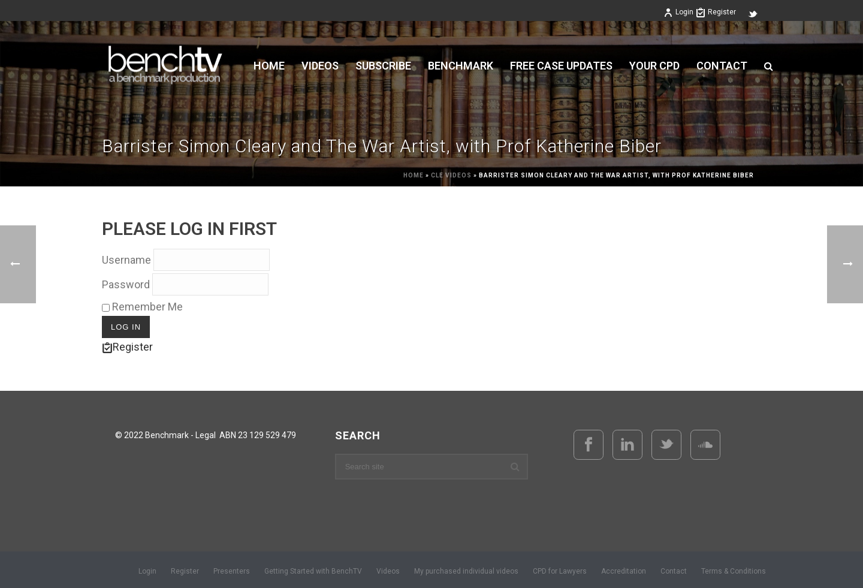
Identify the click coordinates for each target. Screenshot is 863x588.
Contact (721, 66)
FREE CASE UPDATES (561, 66)
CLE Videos (451, 175)
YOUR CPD (654, 66)
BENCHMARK (460, 66)
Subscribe (383, 66)
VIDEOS (320, 66)
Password (126, 284)
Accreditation (623, 571)
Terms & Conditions (733, 571)
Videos (388, 571)
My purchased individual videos (466, 571)
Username (126, 260)
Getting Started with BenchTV (313, 571)
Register (716, 12)
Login (678, 12)
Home (269, 66)
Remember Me (142, 306)
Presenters (231, 571)
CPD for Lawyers (560, 571)
